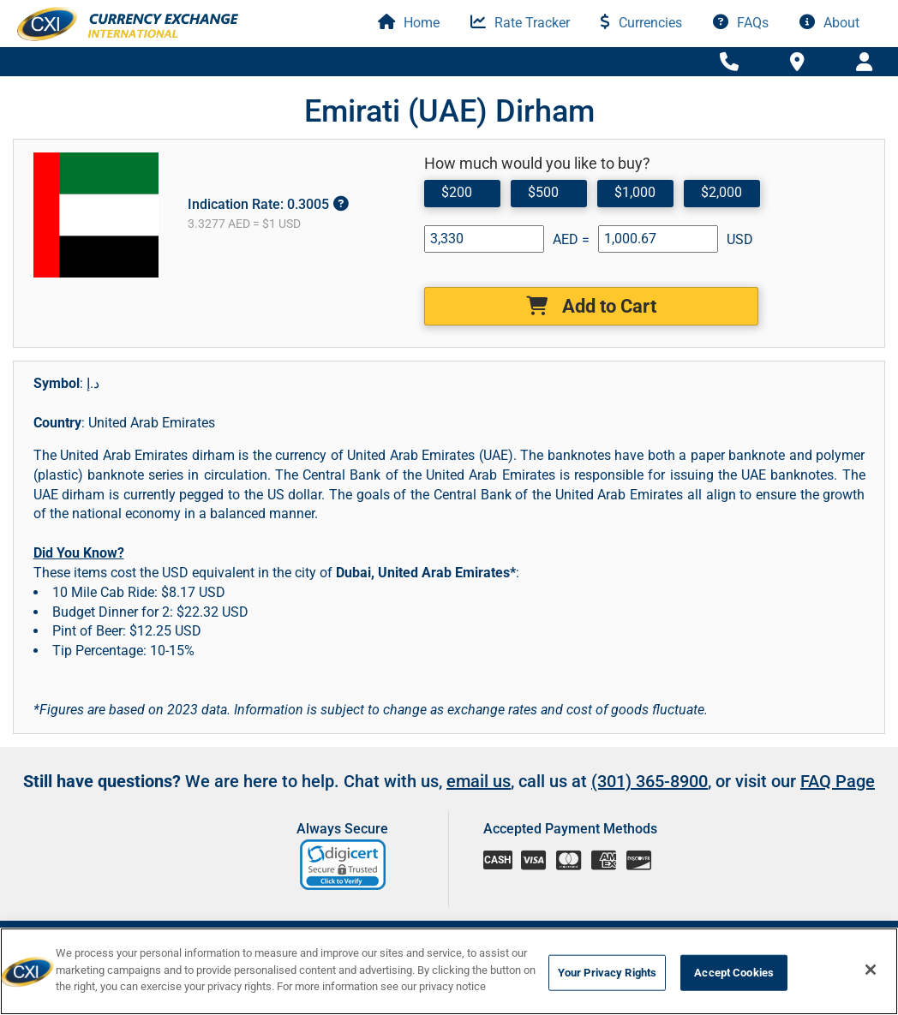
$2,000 (721, 192)
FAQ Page (837, 781)
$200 (456, 192)
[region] (449, 971)
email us (478, 781)
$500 (543, 192)
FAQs (741, 23)
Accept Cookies (734, 972)
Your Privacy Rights (607, 972)
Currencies (641, 23)
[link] (344, 864)
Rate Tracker (520, 23)
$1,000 (635, 192)
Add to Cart (591, 306)
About (829, 23)
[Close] (870, 969)
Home (409, 23)
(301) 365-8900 (649, 781)
